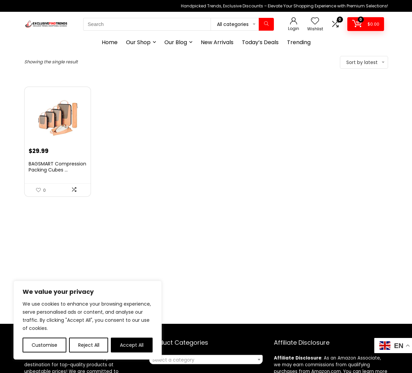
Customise (44, 345)
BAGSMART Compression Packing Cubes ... (57, 166)
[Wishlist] (315, 21)
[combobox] (206, 359)
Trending (299, 42)
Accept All (132, 345)
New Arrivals (217, 42)
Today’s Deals (260, 42)
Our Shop (138, 42)
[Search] (266, 24)
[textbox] (206, 360)
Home (110, 42)
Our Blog (175, 42)
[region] (87, 320)
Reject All (88, 345)
